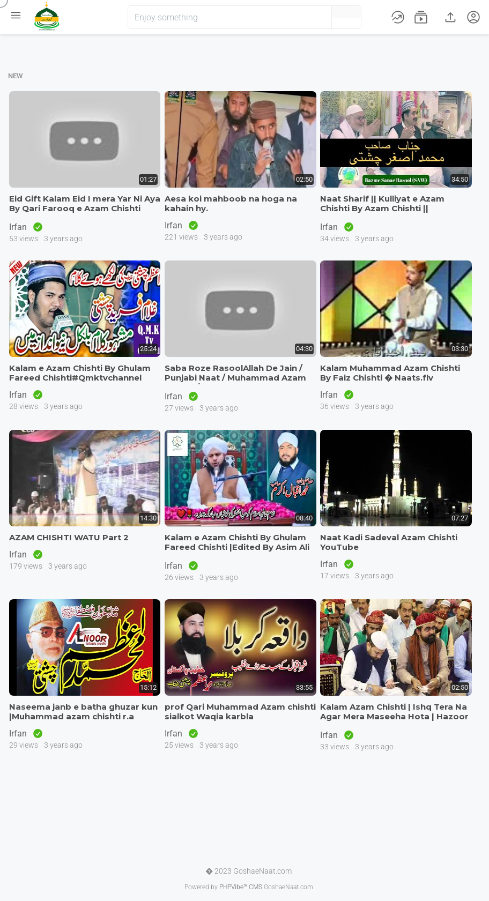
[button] (305, 17)
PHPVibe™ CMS (240, 887)
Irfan (19, 227)
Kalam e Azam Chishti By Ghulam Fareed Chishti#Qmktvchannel (80, 373)
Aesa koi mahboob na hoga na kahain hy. (231, 203)
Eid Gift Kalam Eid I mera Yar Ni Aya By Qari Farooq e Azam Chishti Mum (84, 208)
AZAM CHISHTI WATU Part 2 (69, 537)
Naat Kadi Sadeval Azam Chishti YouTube (388, 542)
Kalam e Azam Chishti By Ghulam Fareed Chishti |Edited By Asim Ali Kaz (237, 547)
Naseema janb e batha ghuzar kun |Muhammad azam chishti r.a (83, 711)
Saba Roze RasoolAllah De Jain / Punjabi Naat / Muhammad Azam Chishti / (235, 377)
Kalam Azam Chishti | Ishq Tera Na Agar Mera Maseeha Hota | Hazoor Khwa (394, 716)
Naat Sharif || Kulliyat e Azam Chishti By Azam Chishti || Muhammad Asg (382, 208)
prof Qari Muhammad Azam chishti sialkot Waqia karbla (240, 711)
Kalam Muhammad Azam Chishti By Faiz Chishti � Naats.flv (390, 373)
